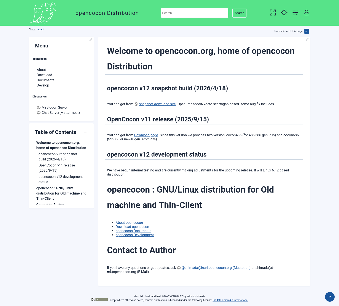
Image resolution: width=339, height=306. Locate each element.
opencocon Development (135, 235)
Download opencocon (132, 227)
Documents (45, 80)
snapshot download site (157, 104)
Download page (146, 135)
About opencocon (129, 223)
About (41, 70)
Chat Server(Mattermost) (61, 113)
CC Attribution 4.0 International (230, 300)
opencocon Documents (133, 231)
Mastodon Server (55, 107)
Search (239, 13)
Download (44, 75)
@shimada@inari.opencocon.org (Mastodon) (216, 268)
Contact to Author (50, 205)
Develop (43, 85)
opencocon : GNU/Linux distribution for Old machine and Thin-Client (61, 193)
